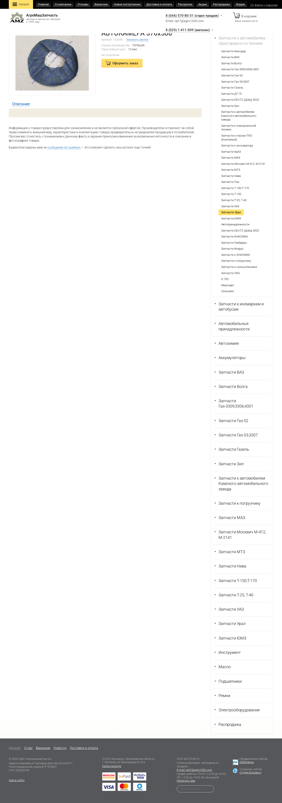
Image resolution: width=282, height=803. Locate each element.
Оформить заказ (125, 63)
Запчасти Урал (231, 212)
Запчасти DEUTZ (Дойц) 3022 (240, 99)
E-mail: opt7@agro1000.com (194, 769)
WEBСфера (246, 762)
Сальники (227, 291)
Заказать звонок (137, 39)
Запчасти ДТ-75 (231, 93)
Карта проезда (111, 766)
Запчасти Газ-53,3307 (235, 81)
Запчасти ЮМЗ (231, 218)
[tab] (21, 104)
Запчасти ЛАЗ (230, 273)
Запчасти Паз (230, 182)
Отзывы (83, 4)
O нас (28, 748)
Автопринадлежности (235, 224)
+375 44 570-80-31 (188, 758)
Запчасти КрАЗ (231, 151)
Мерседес (227, 285)
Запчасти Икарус (232, 248)
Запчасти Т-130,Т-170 (235, 188)
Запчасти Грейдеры (234, 242)
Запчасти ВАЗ (230, 57)
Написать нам (186, 780)
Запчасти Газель (232, 87)
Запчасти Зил (230, 106)
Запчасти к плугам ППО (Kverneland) (236, 137)
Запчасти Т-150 (231, 194)
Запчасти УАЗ (230, 206)
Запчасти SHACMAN (234, 236)
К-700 (224, 279)
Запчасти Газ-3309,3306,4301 (240, 69)
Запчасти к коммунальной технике (238, 127)
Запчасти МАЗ (230, 157)
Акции (202, 4)
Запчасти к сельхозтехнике (239, 267)
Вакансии (101, 4)
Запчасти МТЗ (230, 169)
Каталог (21, 4)
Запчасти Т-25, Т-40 (234, 200)
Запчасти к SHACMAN (235, 254)
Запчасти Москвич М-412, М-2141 (243, 163)
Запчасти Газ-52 (232, 75)
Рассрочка (185, 4)
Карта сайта (16, 780)
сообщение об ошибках (64, 147)
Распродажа (221, 4)
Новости (60, 748)
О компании (63, 4)
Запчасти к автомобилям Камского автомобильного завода (238, 115)
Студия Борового (250, 772)
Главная (43, 4)
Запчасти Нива (231, 176)
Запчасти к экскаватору (237, 145)
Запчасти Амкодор (233, 51)
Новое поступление (127, 4)
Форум (240, 4)
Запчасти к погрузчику (236, 260)
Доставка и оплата (159, 4)
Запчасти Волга (231, 63)
